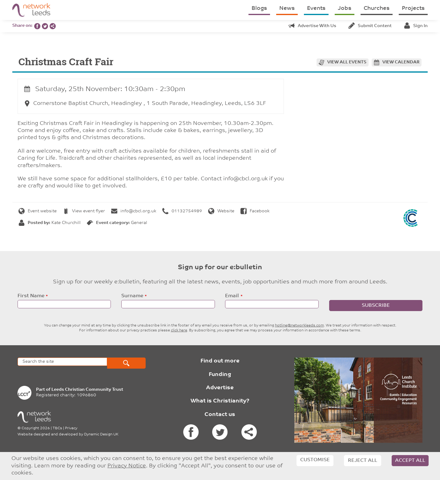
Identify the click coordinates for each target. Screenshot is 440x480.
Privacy (71, 428)
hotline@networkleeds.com (299, 325)
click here (179, 330)
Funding (220, 375)
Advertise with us (312, 26)
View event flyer (84, 211)
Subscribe (376, 305)
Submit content (370, 26)
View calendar (400, 62)
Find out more (220, 361)
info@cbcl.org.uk (133, 211)
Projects (413, 8)
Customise (315, 460)
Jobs (344, 8)
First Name (31, 296)
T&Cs (57, 428)
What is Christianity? (220, 401)
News (287, 8)
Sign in (416, 26)
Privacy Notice (126, 466)
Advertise (220, 388)
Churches (377, 8)
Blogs (259, 8)
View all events (346, 62)
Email (232, 296)
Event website (37, 211)
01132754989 (182, 211)
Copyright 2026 (36, 428)
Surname (132, 296)
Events (316, 8)
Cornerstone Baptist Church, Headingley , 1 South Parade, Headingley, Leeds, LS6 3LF (145, 103)
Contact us (219, 415)
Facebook (254, 211)
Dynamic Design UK (101, 434)
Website (221, 211)
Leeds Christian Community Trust (87, 389)
